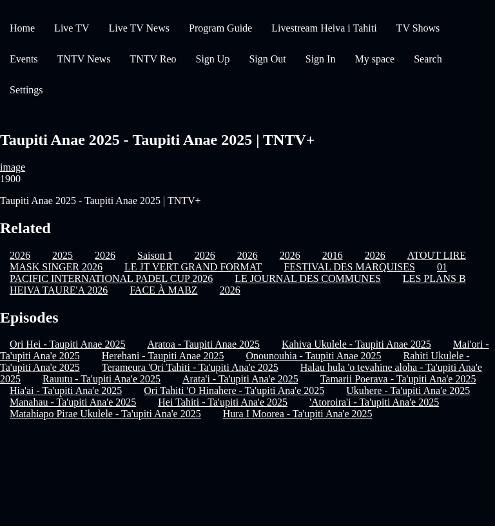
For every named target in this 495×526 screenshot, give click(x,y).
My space (374, 58)
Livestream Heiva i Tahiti (323, 28)
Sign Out (267, 58)
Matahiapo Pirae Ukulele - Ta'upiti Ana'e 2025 (105, 413)
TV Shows (418, 28)
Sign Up (213, 58)
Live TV (71, 28)
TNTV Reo (153, 58)
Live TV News (139, 28)
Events (24, 58)
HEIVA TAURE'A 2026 (59, 290)
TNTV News (84, 58)
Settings (26, 89)
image (12, 167)
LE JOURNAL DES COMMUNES (308, 278)
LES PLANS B (434, 278)
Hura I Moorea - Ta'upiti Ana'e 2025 (298, 413)
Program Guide (220, 28)
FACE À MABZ (164, 290)
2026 (230, 290)
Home (22, 28)
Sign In (321, 58)
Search (428, 58)
